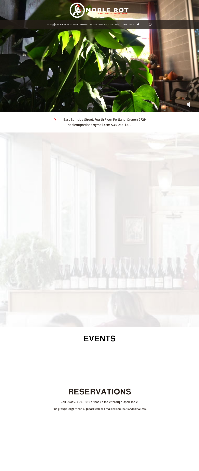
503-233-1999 (121, 124)
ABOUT (118, 24)
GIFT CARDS (129, 24)
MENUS (50, 24)
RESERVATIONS (105, 24)
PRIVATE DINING (80, 24)
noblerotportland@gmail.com (89, 124)
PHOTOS (93, 24)
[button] (188, 104)
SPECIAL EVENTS (63, 24)
